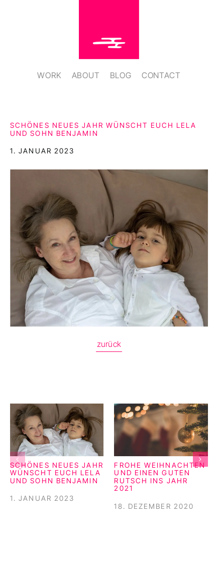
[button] (17, 459)
